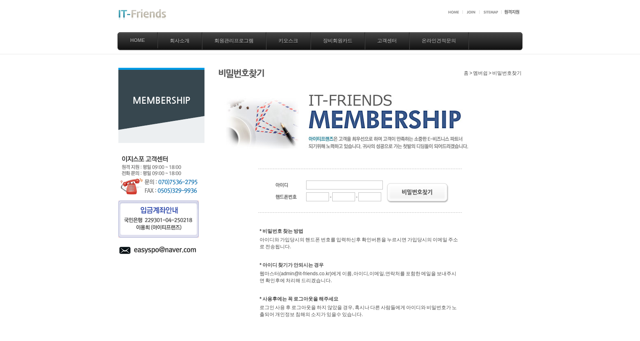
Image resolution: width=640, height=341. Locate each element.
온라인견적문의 (439, 41)
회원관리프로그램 (233, 41)
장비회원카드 (337, 41)
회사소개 (179, 41)
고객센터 (387, 41)
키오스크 (288, 41)
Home (137, 40)
